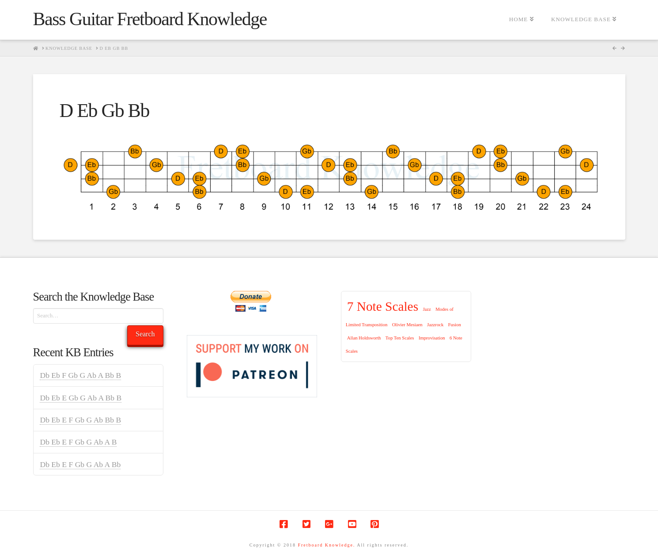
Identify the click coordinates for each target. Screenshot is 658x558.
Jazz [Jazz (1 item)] (427, 309)
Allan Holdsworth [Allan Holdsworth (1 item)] (364, 338)
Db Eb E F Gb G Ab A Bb (80, 464)
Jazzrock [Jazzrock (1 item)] (435, 324)
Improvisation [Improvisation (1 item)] (432, 338)
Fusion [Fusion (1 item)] (454, 324)
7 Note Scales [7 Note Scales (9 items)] (382, 306)
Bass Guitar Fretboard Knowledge (150, 19)
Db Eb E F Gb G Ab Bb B (80, 419)
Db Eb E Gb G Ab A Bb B (80, 397)
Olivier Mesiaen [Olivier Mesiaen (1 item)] (407, 324)
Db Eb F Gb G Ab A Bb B (80, 375)
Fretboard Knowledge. (326, 545)
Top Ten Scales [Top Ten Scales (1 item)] (400, 338)
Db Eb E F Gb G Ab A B (78, 441)
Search (145, 334)
